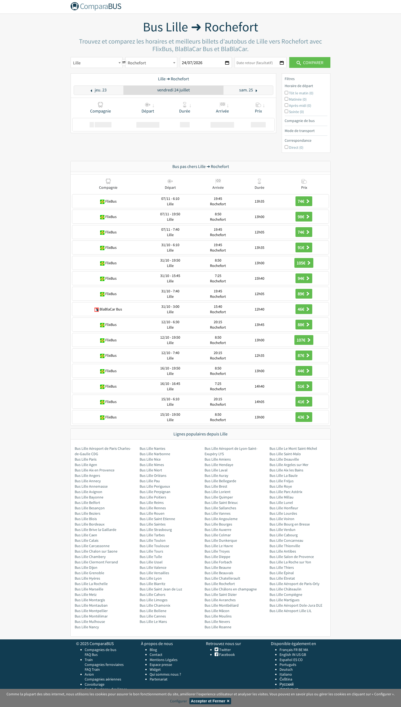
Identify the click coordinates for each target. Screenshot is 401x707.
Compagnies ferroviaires (104, 664)
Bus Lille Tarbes (152, 535)
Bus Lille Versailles (154, 572)
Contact (156, 654)
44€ (304, 371)
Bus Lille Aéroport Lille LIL (290, 610)
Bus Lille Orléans (153, 475)
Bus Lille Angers (87, 475)
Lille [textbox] (77, 62)
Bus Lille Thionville (284, 545)
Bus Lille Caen (86, 535)
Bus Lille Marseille (89, 589)
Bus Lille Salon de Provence (291, 556)
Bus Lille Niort (151, 470)
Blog (153, 649)
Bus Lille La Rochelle (91, 583)
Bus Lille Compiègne (285, 594)
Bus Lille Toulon (153, 540)
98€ (304, 216)
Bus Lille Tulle (151, 556)
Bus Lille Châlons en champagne (231, 589)
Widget (155, 669)
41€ (304, 401)
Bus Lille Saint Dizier (221, 594)
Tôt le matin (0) (301, 93)
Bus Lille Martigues (284, 599)
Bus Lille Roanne (218, 627)
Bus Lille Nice (150, 459)
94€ (304, 278)
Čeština (286, 679)
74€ (304, 201)
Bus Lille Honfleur (283, 508)
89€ (304, 293)
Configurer (178, 701)
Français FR (289, 649)
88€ (304, 324)
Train (89, 659)
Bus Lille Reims (152, 502)
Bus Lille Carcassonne (92, 545)
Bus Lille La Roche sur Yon (290, 562)
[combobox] (97, 62)
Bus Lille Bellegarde (220, 480)
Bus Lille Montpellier (91, 610)
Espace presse (161, 664)
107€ (304, 340)
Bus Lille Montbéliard (222, 605)
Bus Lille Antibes (282, 551)
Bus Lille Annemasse (91, 486)
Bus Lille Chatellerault (222, 578)
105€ (304, 263)
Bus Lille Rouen (152, 513)
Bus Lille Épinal (281, 572)
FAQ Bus (91, 654)
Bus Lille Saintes (153, 524)
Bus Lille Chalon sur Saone (96, 551)
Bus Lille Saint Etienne (157, 518)
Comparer (310, 62)
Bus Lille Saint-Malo (285, 453)
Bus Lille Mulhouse (90, 621)
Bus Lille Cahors (152, 594)
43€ (304, 417)
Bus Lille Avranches (220, 599)
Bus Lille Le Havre (219, 545)
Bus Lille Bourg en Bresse (289, 524)
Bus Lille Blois (86, 518)
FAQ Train (92, 669)
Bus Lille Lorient (218, 491)
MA (305, 649)
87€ (304, 355)
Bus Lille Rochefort (220, 583)
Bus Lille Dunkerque (221, 540)
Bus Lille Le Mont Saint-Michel (293, 448)
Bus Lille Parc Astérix (285, 491)
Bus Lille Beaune (218, 567)
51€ (304, 386)
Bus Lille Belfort (87, 502)
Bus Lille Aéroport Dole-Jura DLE (295, 605)
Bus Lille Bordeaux (89, 524)
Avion (89, 674)
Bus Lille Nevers (217, 621)
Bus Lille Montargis (90, 599)
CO (300, 659)
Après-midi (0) (300, 105)
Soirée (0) (296, 111)
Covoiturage (94, 684)
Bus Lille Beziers (87, 513)
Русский (287, 684)
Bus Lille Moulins (218, 616)
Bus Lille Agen (86, 464)
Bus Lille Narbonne (155, 453)
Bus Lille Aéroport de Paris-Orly (294, 583)
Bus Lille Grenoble (89, 572)
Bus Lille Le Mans (153, 621)
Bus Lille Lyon (151, 578)
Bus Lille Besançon (90, 508)
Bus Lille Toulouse (154, 545)
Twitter (224, 649)
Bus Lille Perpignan (155, 491)
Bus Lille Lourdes (283, 513)
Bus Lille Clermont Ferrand (96, 562)
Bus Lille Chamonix (155, 605)
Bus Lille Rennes (153, 508)
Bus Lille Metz (86, 594)
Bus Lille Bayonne (89, 497)
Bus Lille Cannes (153, 616)
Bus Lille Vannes (218, 513)
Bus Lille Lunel (281, 502)
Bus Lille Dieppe (217, 556)
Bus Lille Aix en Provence (94, 470)
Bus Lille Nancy (87, 627)
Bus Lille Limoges (153, 599)
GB (303, 654)
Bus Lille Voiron (281, 518)
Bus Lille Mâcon (217, 610)
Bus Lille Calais (86, 540)
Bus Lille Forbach (218, 562)
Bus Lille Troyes (217, 551)
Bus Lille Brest (216, 486)
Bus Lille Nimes (152, 464)
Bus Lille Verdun (282, 529)
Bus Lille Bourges (218, 524)
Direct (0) (296, 147)
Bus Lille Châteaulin (285, 589)
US (298, 654)
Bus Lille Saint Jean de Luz (161, 589)
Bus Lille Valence (153, 567)
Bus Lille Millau (281, 497)
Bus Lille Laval (216, 470)
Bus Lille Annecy (88, 480)
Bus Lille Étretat (282, 578)
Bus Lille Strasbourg (156, 529)
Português (288, 664)
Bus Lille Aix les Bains (286, 470)
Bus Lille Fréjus (281, 480)
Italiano (286, 674)
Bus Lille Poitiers (153, 497)
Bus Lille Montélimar (91, 616)
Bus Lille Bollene (153, 610)
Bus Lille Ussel (151, 562)
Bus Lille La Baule (283, 475)
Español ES (289, 659)
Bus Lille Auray (216, 475)
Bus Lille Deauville (284, 459)
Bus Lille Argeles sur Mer (288, 464)
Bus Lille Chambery (90, 556)
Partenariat (158, 679)
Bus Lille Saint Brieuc (221, 502)
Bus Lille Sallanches (220, 508)
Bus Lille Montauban (91, 605)
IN (293, 654)
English (285, 654)
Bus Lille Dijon (86, 567)
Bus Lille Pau (150, 480)
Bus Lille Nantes (152, 448)
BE (300, 649)
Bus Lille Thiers (281, 567)
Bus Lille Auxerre (218, 529)
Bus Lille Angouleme (221, 518)
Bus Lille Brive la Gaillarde (95, 529)
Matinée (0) (298, 99)
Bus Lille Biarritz (152, 583)
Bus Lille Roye (280, 486)
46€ (304, 309)
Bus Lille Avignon (88, 491)
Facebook (226, 654)
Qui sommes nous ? (165, 674)
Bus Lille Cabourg (283, 535)
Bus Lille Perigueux (155, 486)
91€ (304, 247)
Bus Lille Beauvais (219, 572)
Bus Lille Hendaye (219, 464)
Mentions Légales (164, 659)
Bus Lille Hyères (87, 578)
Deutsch (286, 669)
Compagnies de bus (100, 649)
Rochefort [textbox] (137, 62)
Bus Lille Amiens (218, 459)
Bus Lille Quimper (219, 497)
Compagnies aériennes (103, 679)
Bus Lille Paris (86, 459)
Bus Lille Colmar (218, 535)
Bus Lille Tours (151, 551)
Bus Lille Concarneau (286, 540)
